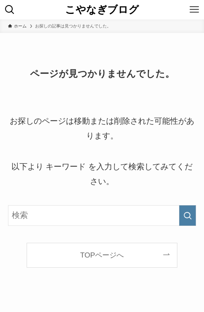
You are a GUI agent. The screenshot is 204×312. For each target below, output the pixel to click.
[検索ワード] (102, 215)
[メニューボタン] (194, 9)
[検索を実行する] (187, 215)
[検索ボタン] (9, 9)
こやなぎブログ (102, 10)
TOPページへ (102, 255)
